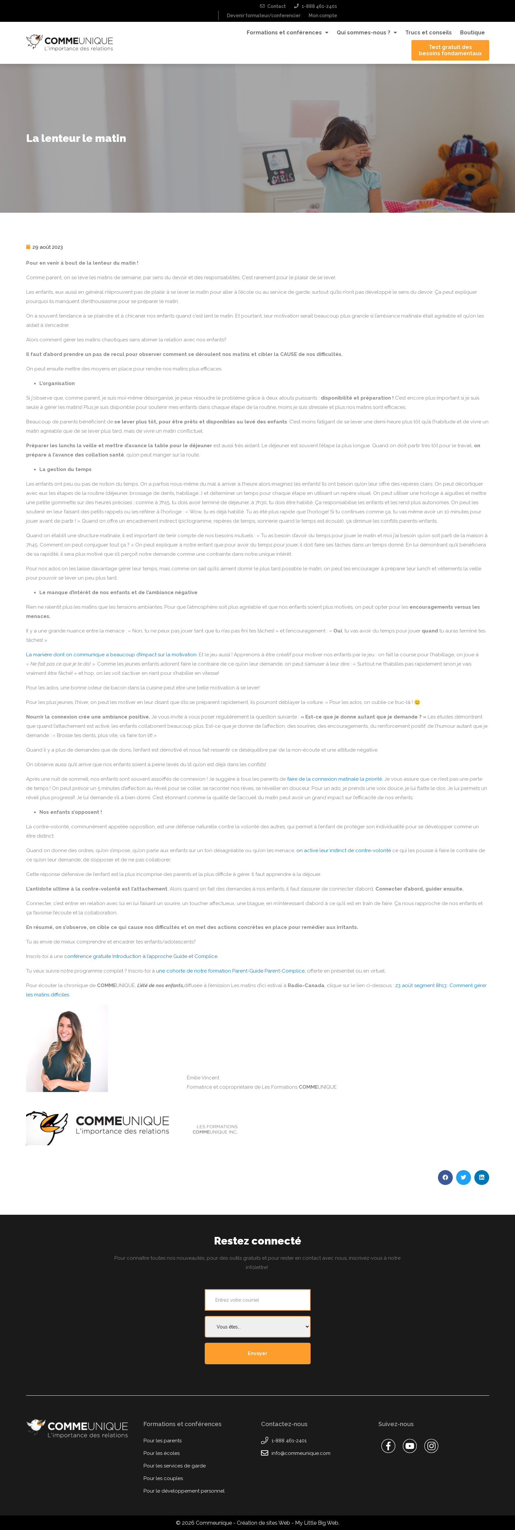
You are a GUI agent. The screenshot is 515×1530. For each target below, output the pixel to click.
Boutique (472, 32)
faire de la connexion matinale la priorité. (335, 779)
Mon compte (323, 15)
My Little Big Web (316, 1523)
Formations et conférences (287, 33)
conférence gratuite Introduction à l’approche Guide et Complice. (141, 956)
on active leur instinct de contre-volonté (343, 850)
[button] (445, 1177)
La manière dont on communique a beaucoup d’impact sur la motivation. (111, 655)
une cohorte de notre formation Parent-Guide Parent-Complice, (231, 971)
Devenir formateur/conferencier (263, 15)
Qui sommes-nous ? (367, 33)
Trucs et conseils (428, 32)
